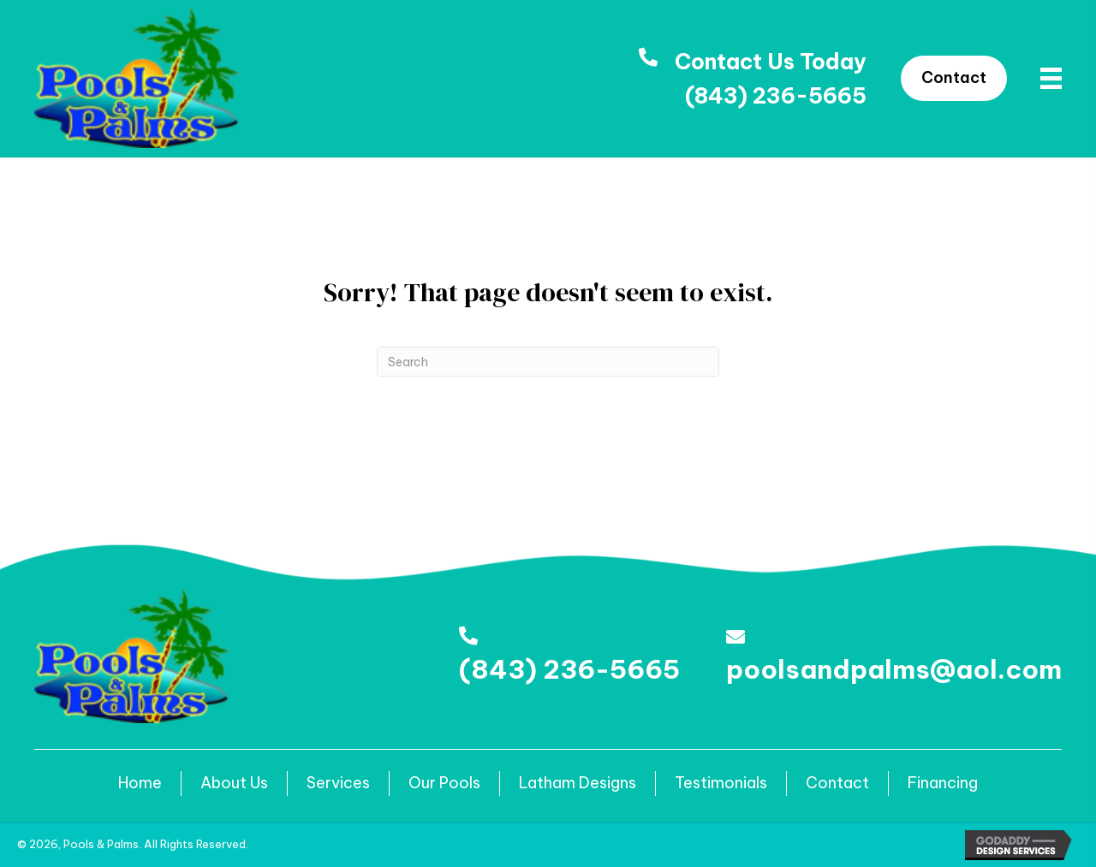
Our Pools (444, 783)
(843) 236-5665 (776, 96)
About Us (234, 783)
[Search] (548, 362)
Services (338, 783)
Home (140, 783)
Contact (837, 783)
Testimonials (721, 783)
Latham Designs (577, 783)
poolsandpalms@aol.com (894, 669)
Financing (943, 783)
